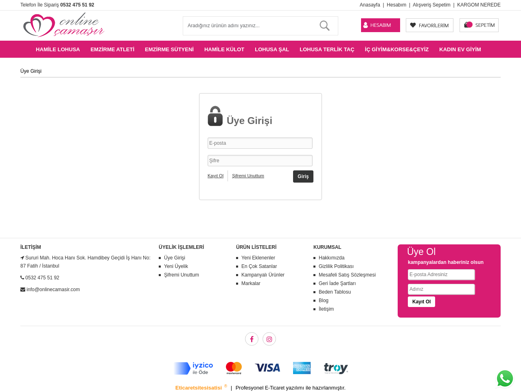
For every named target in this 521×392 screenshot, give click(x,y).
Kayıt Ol (215, 175)
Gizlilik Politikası (336, 266)
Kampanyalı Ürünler (263, 275)
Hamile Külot (224, 49)
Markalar (250, 283)
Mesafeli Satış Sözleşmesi (347, 275)
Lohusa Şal (272, 49)
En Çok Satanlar (259, 266)
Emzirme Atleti (112, 49)
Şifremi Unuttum (248, 175)
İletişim (326, 309)
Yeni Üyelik (176, 266)
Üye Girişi (174, 258)
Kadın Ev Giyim (460, 49)
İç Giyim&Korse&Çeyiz (397, 49)
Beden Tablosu (335, 292)
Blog (323, 300)
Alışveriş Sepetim (432, 5)
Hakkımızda (331, 258)
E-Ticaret (275, 388)
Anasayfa (370, 5)
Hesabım (396, 5)
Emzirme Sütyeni (169, 49)
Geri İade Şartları (337, 283)
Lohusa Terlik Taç (327, 49)
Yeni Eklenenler (258, 258)
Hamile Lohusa (58, 49)
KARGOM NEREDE (479, 5)
